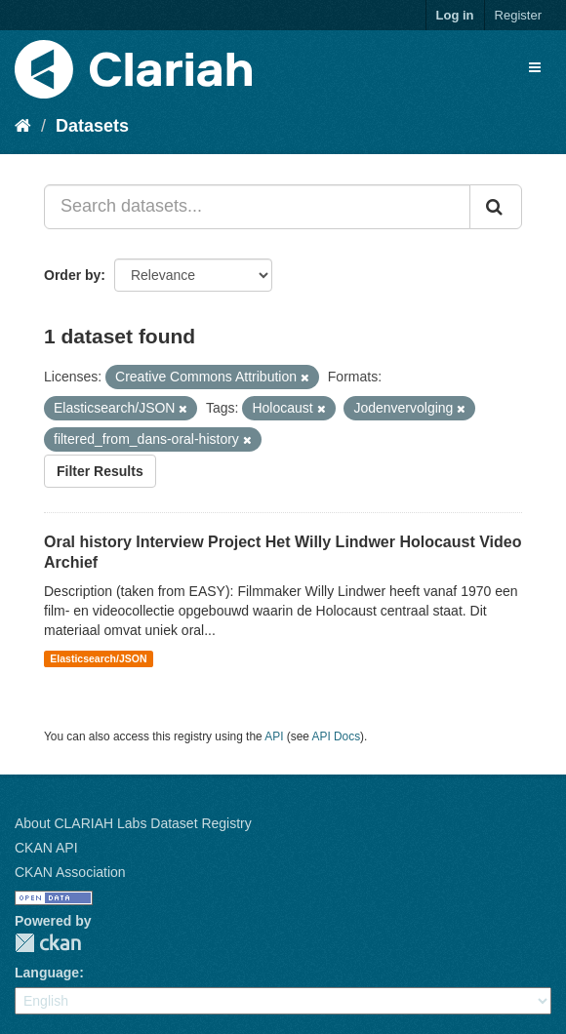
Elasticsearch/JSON (98, 658)
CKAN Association (70, 872)
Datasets (92, 126)
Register (518, 15)
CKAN (48, 943)
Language (47, 972)
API (273, 736)
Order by (72, 275)
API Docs (336, 736)
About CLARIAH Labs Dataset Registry (133, 823)
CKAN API (46, 847)
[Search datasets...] (257, 206)
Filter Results (100, 471)
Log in (455, 15)
